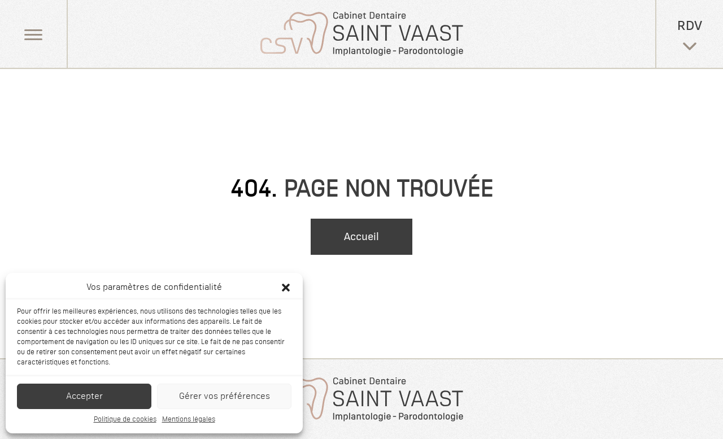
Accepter (84, 396)
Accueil (361, 236)
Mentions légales (188, 419)
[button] (285, 287)
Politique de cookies (125, 419)
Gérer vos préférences (224, 396)
